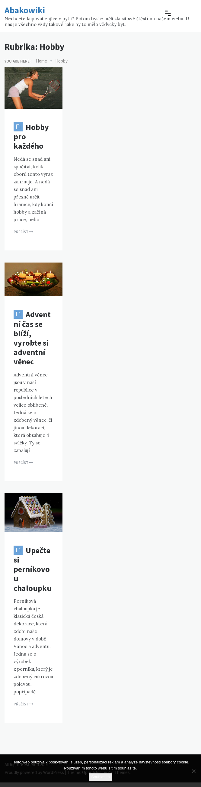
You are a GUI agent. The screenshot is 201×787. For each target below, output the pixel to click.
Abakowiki (25, 10)
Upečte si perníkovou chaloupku (33, 569)
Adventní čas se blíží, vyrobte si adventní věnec (32, 337)
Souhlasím (100, 777)
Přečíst (23, 231)
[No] (193, 771)
